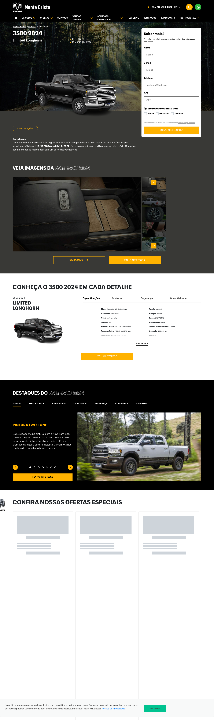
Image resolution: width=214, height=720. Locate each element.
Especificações (91, 298)
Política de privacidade (186, 123)
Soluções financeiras (110, 18)
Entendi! (158, 709)
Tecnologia (77, 404)
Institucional (189, 18)
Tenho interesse (135, 260)
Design (16, 404)
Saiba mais (79, 260)
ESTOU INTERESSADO (171, 130)
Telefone (148, 78)
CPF (146, 93)
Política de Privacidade (113, 710)
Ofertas (46, 18)
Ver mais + (142, 343)
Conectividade (178, 298)
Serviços (62, 18)
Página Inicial (19, 27)
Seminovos (150, 18)
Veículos (28, 18)
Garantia (137, 404)
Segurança (147, 298)
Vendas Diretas (83, 18)
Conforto (117, 298)
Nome (147, 48)
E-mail (147, 63)
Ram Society (168, 18)
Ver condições (25, 129)
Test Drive (133, 18)
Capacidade (57, 404)
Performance (35, 404)
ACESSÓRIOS (118, 404)
